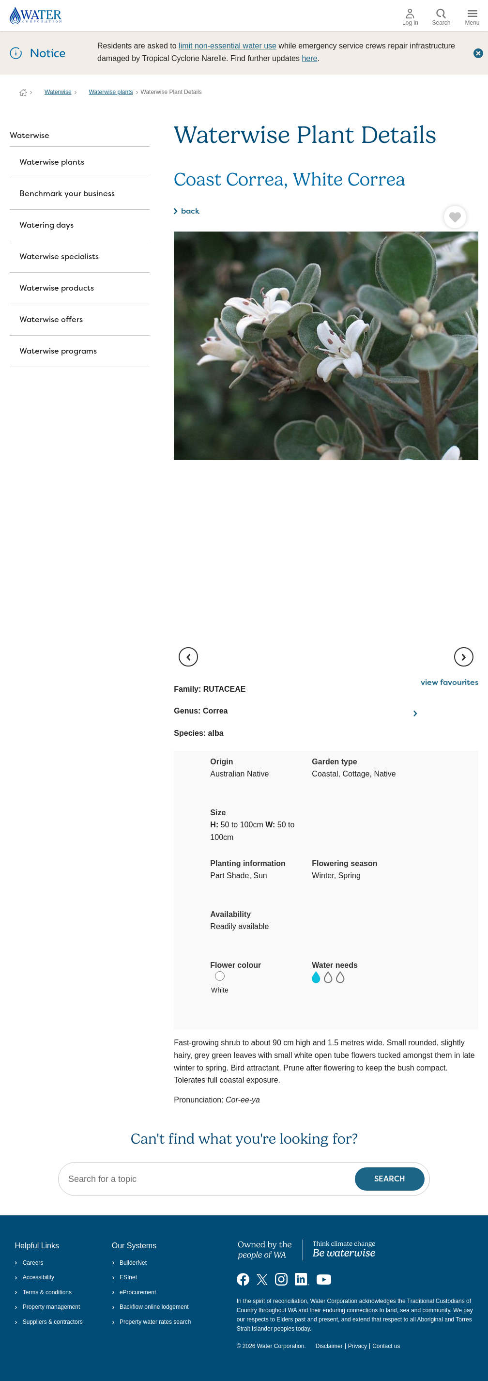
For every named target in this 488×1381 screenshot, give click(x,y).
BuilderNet (129, 1262)
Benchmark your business (67, 193)
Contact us (386, 1346)
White (220, 982)
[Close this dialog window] (478, 53)
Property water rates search (151, 1322)
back (190, 211)
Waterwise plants (111, 92)
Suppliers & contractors (48, 1322)
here (309, 58)
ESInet (124, 1277)
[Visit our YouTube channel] (324, 1279)
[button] (414, 217)
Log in (410, 17)
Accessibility (34, 1277)
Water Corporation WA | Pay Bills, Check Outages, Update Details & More (23, 92)
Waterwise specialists (59, 256)
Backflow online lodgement (150, 1306)
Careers (29, 1262)
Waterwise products (56, 288)
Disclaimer (329, 1346)
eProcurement (134, 1292)
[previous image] (188, 657)
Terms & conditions (43, 1292)
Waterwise (58, 92)
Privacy (357, 1346)
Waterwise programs (58, 351)
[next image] (463, 657)
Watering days (46, 225)
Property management (47, 1306)
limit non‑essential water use (227, 46)
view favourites (449, 682)
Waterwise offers (51, 319)
